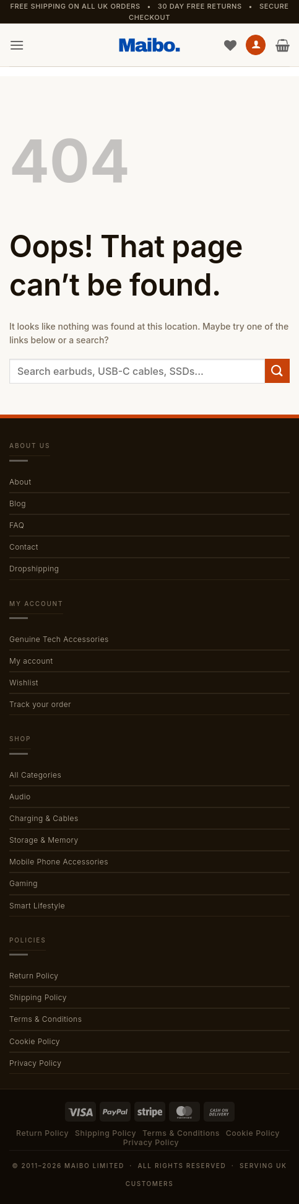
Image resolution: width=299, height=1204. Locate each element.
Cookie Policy (34, 1041)
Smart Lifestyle (37, 905)
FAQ (16, 525)
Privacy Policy (35, 1063)
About (20, 481)
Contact (23, 546)
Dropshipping (34, 568)
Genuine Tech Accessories (59, 639)
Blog (17, 503)
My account (31, 661)
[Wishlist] (230, 45)
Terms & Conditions (45, 1019)
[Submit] (277, 371)
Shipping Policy (38, 997)
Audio (20, 796)
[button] (16, 45)
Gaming (23, 883)
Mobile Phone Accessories (58, 861)
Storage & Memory (44, 840)
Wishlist (23, 682)
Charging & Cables (44, 818)
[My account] (256, 45)
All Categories (35, 775)
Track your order (40, 704)
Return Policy (34, 975)
